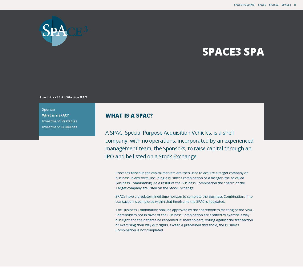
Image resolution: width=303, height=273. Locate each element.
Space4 (286, 4)
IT (295, 4)
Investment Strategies (66, 128)
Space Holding (244, 4)
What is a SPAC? (62, 122)
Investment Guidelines (66, 133)
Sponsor (55, 116)
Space (262, 4)
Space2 (273, 4)
